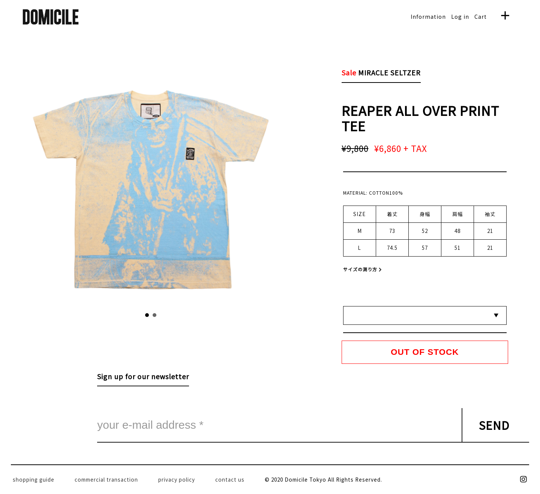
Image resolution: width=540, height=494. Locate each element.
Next (206, 187)
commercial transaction (106, 479)
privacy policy (176, 479)
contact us (229, 479)
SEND (494, 425)
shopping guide (33, 479)
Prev (95, 187)
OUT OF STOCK (425, 352)
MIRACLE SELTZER (389, 72)
